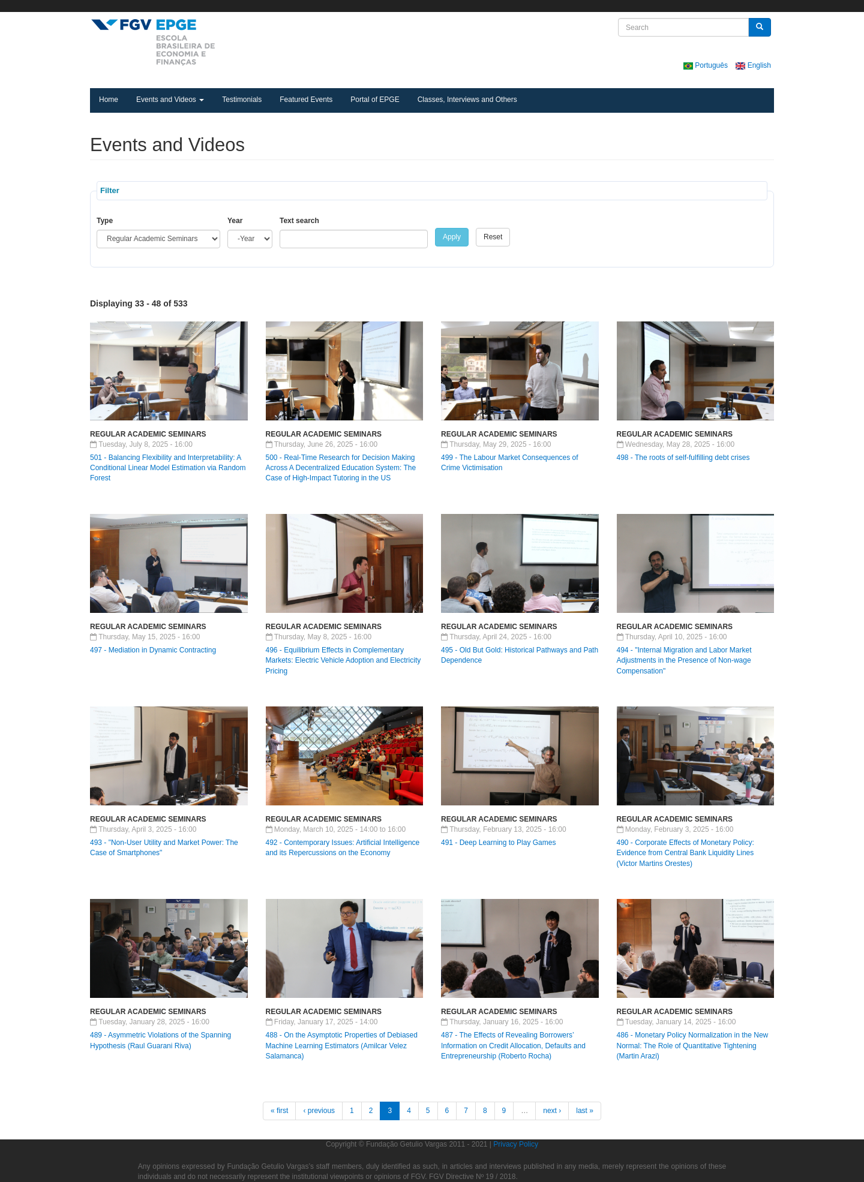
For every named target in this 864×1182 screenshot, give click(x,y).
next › (552, 1110)
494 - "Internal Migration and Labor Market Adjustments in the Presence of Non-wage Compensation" (684, 660)
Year (234, 220)
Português (706, 65)
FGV (418, 6)
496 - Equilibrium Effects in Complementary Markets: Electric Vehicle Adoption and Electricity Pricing (343, 660)
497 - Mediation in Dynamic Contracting (153, 650)
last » (584, 1110)
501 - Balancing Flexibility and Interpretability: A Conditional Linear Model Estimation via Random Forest (167, 467)
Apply (452, 237)
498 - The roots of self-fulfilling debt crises (683, 457)
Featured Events (306, 99)
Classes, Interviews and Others (467, 99)
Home (108, 99)
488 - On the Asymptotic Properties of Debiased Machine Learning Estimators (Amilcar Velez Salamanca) (342, 1045)
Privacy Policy (515, 1144)
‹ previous (319, 1110)
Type (105, 220)
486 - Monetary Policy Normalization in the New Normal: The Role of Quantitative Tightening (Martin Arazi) (693, 1045)
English (753, 65)
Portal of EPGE (374, 99)
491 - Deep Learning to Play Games (498, 842)
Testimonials (242, 99)
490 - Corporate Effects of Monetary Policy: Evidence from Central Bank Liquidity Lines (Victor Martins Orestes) (685, 852)
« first (279, 1110)
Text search (299, 220)
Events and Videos (170, 99)
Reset (493, 237)
